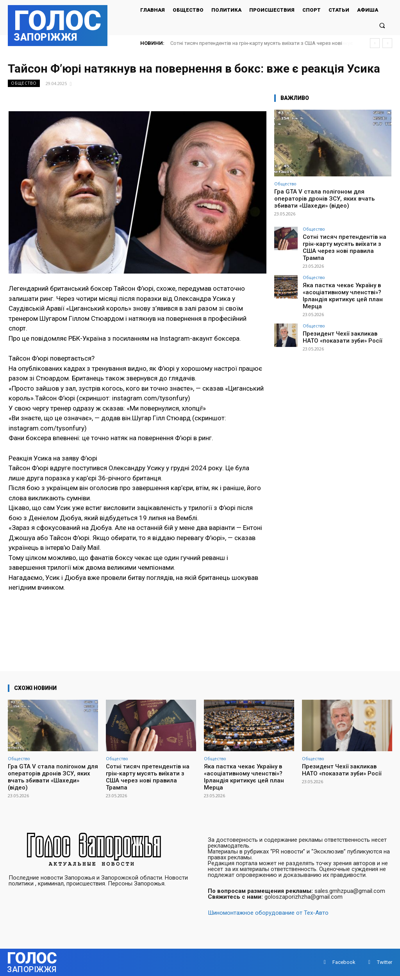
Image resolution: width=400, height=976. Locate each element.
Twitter (384, 962)
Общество (24, 83)
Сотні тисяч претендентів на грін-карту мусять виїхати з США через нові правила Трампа (345, 242)
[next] (387, 43)
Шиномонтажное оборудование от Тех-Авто (268, 912)
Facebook (343, 962)
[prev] (375, 43)
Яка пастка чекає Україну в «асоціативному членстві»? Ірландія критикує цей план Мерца (347, 281)
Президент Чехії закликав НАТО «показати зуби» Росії (342, 317)
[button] (382, 25)
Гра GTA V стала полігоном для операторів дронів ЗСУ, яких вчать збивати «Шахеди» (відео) (324, 198)
